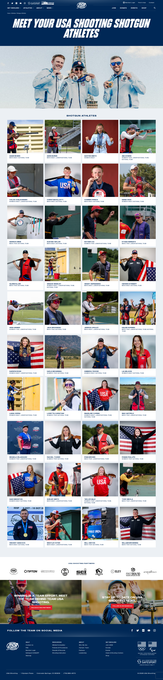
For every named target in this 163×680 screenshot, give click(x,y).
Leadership (83, 653)
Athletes (28, 8)
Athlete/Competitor (58, 645)
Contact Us (29, 645)
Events (134, 8)
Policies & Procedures (60, 647)
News (50, 8)
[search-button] (155, 8)
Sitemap (28, 655)
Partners (82, 650)
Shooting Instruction (59, 653)
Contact (151, 2)
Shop (144, 8)
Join (114, 8)
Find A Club (142, 2)
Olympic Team (84, 647)
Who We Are (83, 645)
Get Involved (14, 8)
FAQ (27, 647)
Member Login (130, 2)
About (40, 8)
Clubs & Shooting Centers (114, 653)
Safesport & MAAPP (32, 653)
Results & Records (58, 650)
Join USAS (109, 645)
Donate (123, 8)
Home (8, 13)
